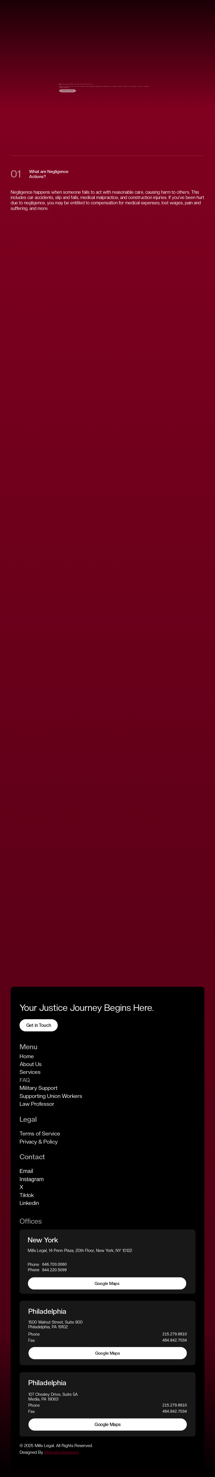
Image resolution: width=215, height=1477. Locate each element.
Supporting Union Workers (51, 1095)
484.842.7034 (174, 1340)
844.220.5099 (54, 1270)
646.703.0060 (54, 1264)
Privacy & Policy (39, 1141)
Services (30, 1072)
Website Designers (61, 1452)
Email (26, 1171)
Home (27, 1056)
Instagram (32, 1179)
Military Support (38, 1088)
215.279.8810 (174, 1334)
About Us (31, 1063)
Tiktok (27, 1194)
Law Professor (37, 1103)
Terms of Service (40, 1133)
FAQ (25, 1079)
